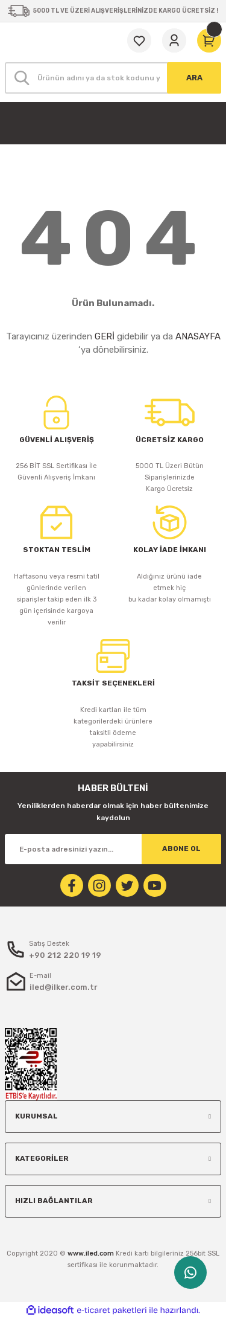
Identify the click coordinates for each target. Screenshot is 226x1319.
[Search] (113, 78)
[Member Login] (174, 40)
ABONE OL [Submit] (181, 848)
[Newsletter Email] (113, 849)
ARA (194, 77)
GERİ (105, 336)
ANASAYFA (198, 336)
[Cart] (209, 40)
